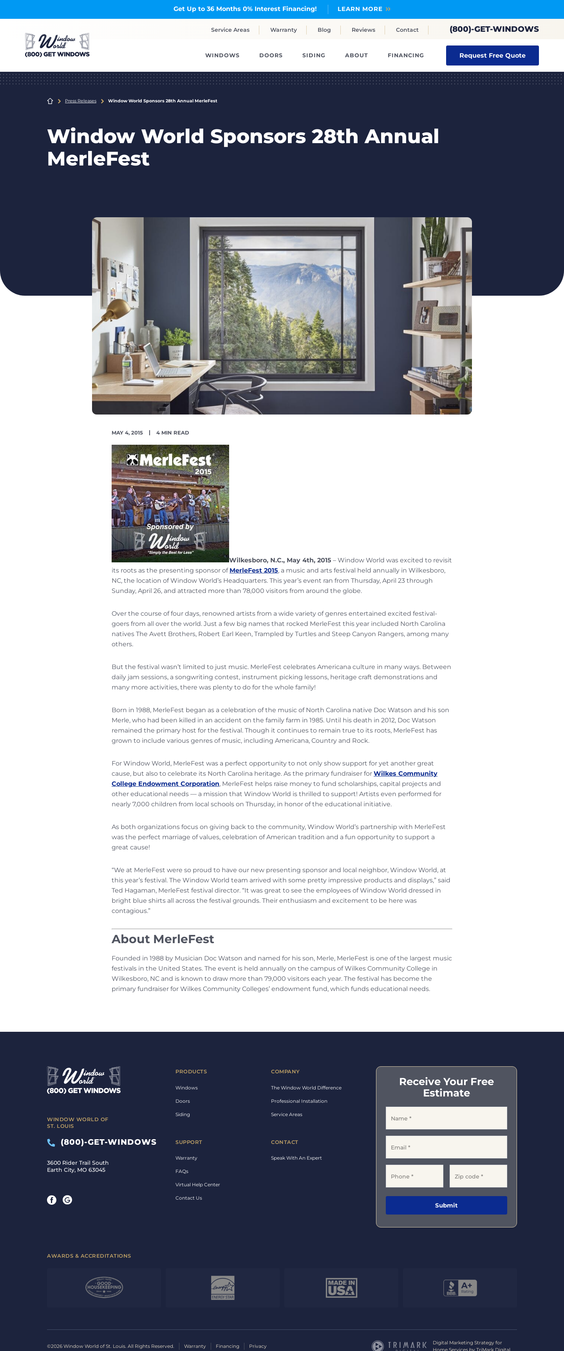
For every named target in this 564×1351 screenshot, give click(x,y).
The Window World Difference (306, 1088)
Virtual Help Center (197, 1184)
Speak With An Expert (296, 1158)
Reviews (363, 29)
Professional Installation (299, 1101)
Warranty (283, 29)
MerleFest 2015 (254, 570)
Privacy (258, 1346)
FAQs (181, 1171)
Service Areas (230, 29)
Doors (271, 55)
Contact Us (188, 1198)
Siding (313, 55)
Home (50, 100)
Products (191, 1071)
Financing (406, 55)
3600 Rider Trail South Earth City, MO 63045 (78, 1166)
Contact (407, 29)
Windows (222, 55)
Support (188, 1142)
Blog (324, 29)
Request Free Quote (492, 55)
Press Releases (80, 101)
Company (285, 1071)
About (356, 55)
